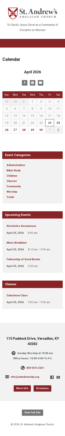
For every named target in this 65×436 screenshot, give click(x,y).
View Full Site (32, 412)
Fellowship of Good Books (23, 259)
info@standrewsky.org (25, 376)
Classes (12, 181)
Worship (12, 191)
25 (58, 122)
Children (12, 175)
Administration (16, 165)
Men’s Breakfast (17, 242)
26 (6, 130)
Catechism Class (17, 295)
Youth (10, 197)
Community (14, 186)
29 (32, 130)
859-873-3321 (35, 367)
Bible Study (14, 170)
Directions (42, 388)
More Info (22, 388)
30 (41, 130)
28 (24, 130)
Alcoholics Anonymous (21, 226)
